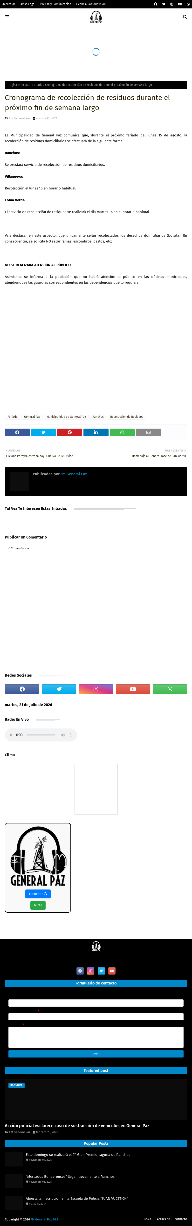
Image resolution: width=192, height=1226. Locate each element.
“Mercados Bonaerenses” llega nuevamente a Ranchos (70, 1176)
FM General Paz (19, 1132)
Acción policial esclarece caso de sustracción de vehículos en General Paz (77, 1125)
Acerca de (9, 4)
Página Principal (19, 85)
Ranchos (98, 416)
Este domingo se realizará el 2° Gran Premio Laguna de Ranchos (78, 1154)
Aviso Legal (28, 4)
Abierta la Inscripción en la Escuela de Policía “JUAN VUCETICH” (77, 1198)
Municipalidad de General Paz (66, 416)
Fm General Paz (19, 118)
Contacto (181, 1219)
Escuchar (38, 894)
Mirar (38, 905)
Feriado (37, 85)
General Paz (32, 416)
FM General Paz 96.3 (44, 1219)
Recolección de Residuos (126, 416)
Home (147, 1219)
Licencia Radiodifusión (91, 4)
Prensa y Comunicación (55, 4)
